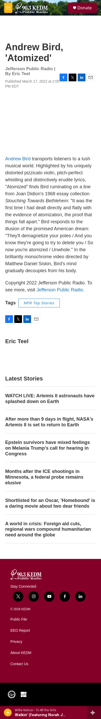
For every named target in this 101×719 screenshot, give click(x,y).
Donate (84, 7)
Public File (18, 619)
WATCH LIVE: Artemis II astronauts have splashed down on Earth (50, 398)
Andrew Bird (18, 158)
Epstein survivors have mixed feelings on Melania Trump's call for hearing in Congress (47, 448)
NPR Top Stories (39, 303)
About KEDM (20, 653)
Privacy (16, 642)
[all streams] (94, 712)
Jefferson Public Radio (60, 289)
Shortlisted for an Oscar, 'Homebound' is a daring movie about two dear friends (50, 503)
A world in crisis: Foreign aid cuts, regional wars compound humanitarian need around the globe (48, 529)
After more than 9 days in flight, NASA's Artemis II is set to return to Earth (49, 421)
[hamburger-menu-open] (8, 8)
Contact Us (19, 664)
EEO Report (20, 630)
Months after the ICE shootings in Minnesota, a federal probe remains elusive (44, 477)
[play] (8, 712)
